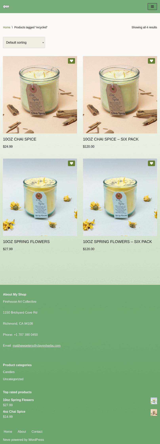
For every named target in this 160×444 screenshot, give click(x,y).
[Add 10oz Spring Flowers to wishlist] (71, 163)
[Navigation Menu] (152, 6)
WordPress (36, 440)
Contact (37, 431)
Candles (9, 372)
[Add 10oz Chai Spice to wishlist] (71, 61)
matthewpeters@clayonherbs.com (37, 345)
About (22, 431)
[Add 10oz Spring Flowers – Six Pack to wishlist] (151, 163)
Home (6, 27)
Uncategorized (13, 379)
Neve (6, 440)
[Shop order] (24, 42)
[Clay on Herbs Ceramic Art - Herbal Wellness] (22, 6)
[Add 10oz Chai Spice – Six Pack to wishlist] (151, 61)
